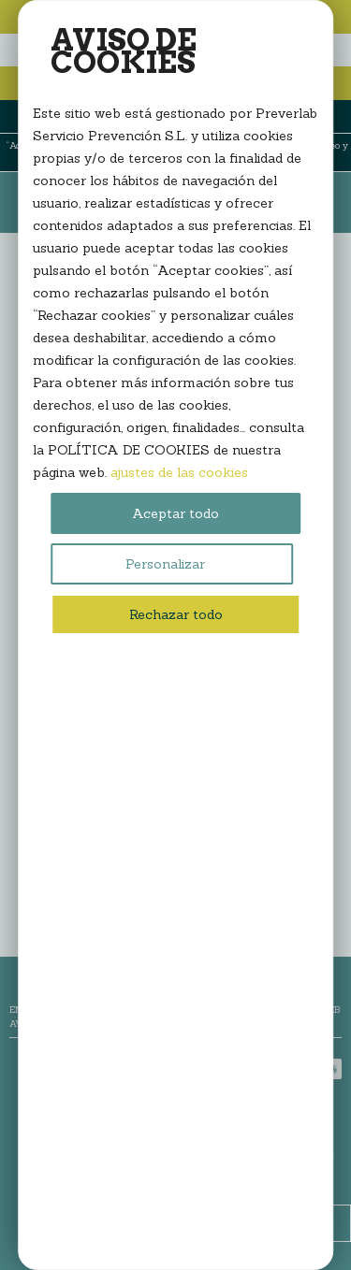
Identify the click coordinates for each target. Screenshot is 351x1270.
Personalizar (165, 564)
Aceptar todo (175, 513)
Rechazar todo (176, 614)
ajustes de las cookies (179, 472)
